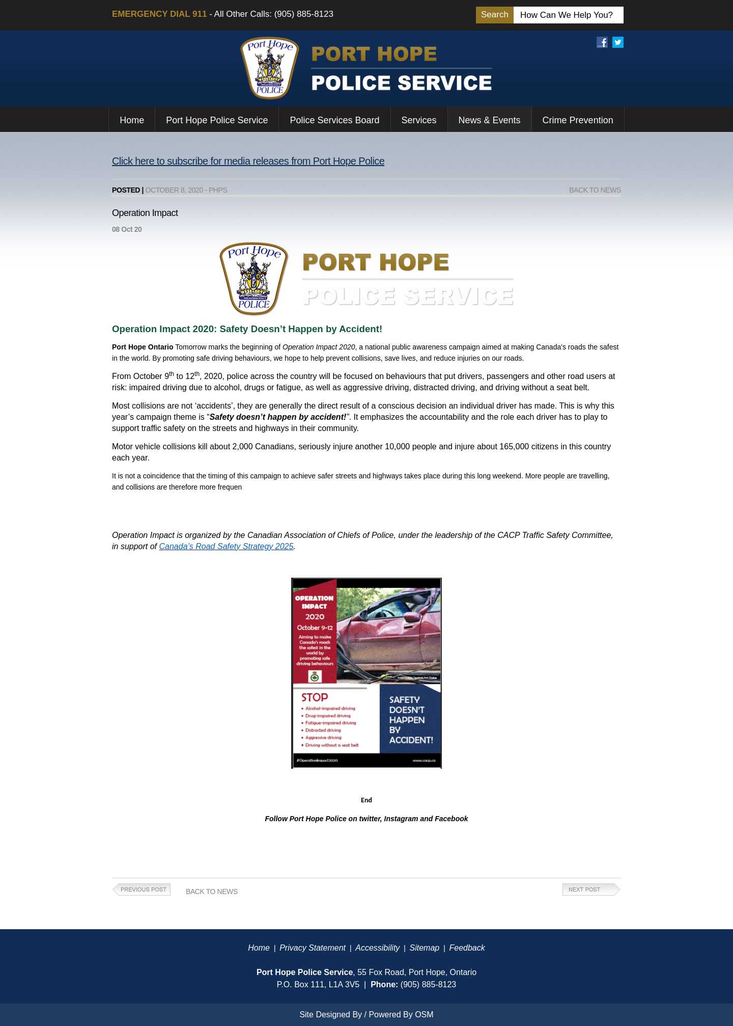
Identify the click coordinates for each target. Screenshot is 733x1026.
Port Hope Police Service (217, 120)
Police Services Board (334, 120)
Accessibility (377, 947)
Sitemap (425, 947)
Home (132, 120)
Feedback (467, 947)
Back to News (595, 190)
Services (419, 120)
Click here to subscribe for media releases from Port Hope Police (248, 161)
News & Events (490, 120)
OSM (424, 1014)
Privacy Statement (312, 947)
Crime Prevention (578, 120)
